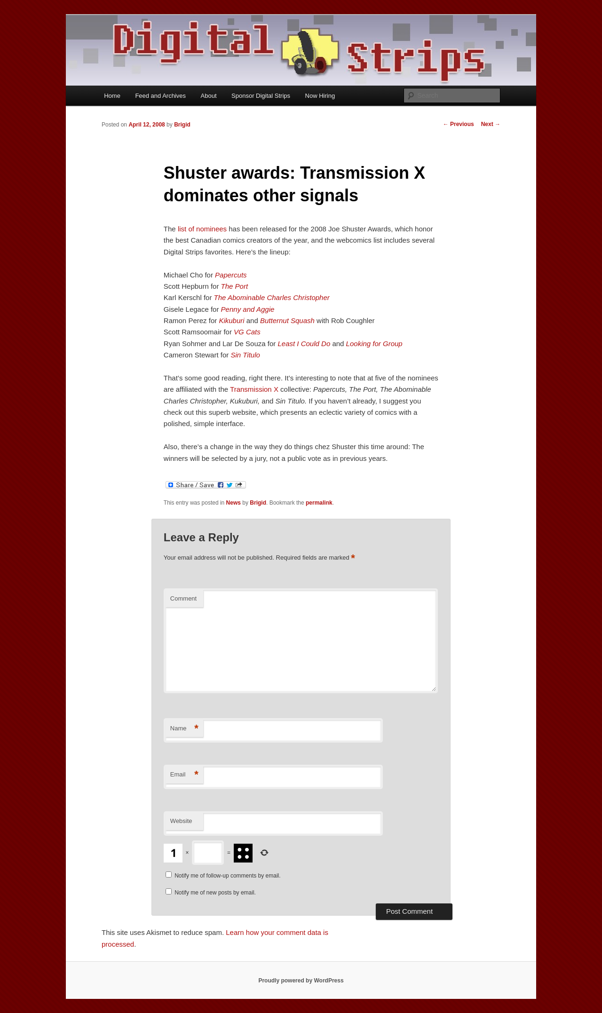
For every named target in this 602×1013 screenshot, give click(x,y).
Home (112, 95)
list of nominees (202, 229)
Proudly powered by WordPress (300, 980)
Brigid (182, 124)
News (233, 502)
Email (184, 775)
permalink (319, 502)
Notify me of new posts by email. (215, 892)
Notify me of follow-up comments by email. (227, 875)
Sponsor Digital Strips (260, 95)
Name (184, 729)
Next (490, 124)
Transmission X (254, 389)
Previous (458, 124)
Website (181, 820)
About (209, 95)
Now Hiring (320, 95)
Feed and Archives (160, 95)
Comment (183, 598)
